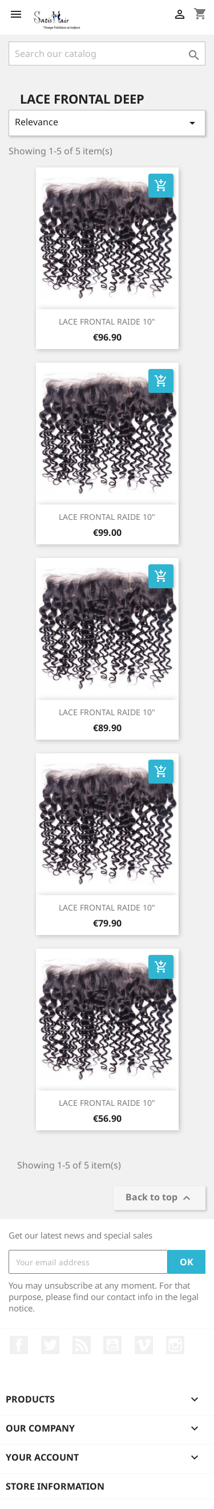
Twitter (50, 1345)
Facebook (19, 1345)
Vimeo (144, 1345)
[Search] (107, 53)
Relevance (107, 123)
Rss (81, 1345)
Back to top (159, 1198)
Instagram (175, 1345)
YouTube (112, 1345)
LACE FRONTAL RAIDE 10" (107, 321)
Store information (55, 1486)
